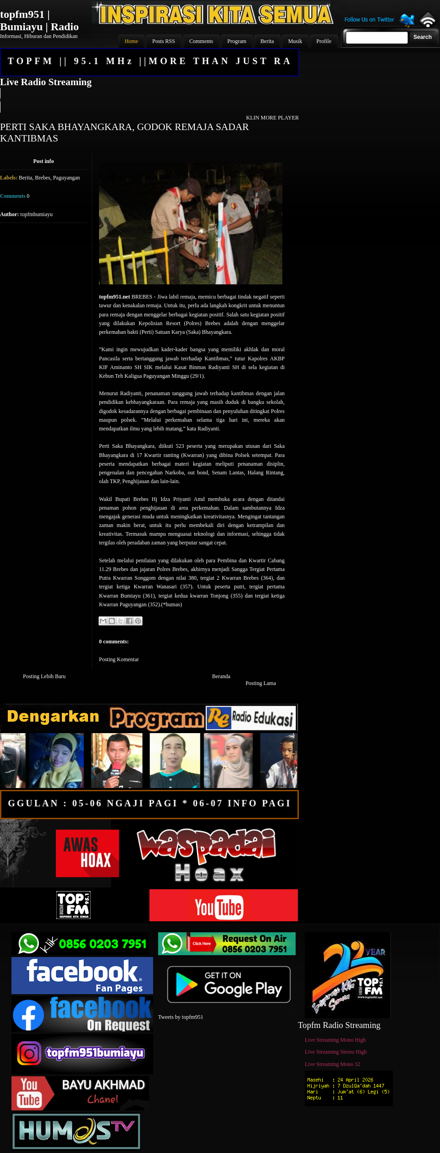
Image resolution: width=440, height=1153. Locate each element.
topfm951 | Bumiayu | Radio (39, 20)
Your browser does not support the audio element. (149, 100)
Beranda (221, 676)
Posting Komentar (119, 659)
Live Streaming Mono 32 (332, 1064)
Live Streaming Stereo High (336, 1052)
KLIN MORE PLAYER (272, 117)
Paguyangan (66, 177)
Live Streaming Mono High (335, 1040)
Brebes (42, 177)
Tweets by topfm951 (180, 1017)
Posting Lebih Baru (44, 676)
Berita (25, 177)
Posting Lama (261, 683)
